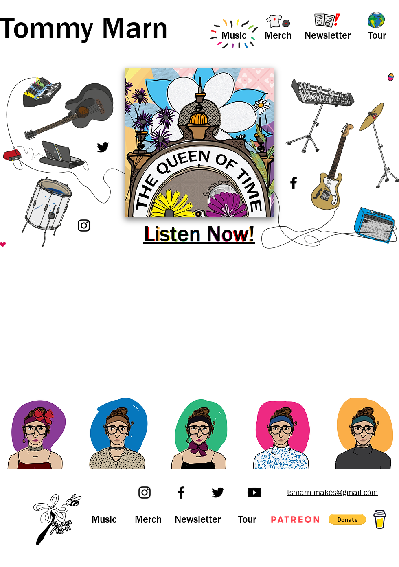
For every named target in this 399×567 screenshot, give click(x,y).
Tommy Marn (84, 28)
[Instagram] (84, 225)
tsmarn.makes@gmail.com (332, 492)
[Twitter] (103, 147)
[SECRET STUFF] (21, 239)
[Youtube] (254, 492)
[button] (347, 519)
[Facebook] (293, 183)
